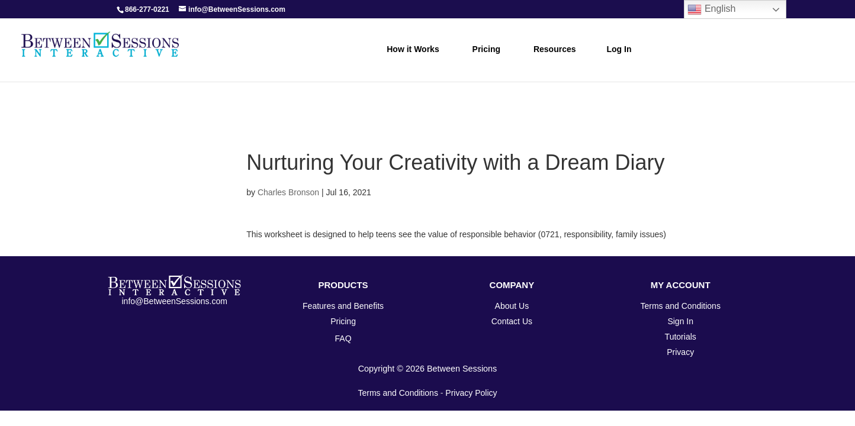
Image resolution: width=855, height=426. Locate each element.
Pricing (486, 49)
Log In (619, 49)
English (711, 9)
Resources (554, 49)
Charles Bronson (288, 192)
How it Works (413, 49)
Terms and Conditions (398, 393)
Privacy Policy (471, 393)
